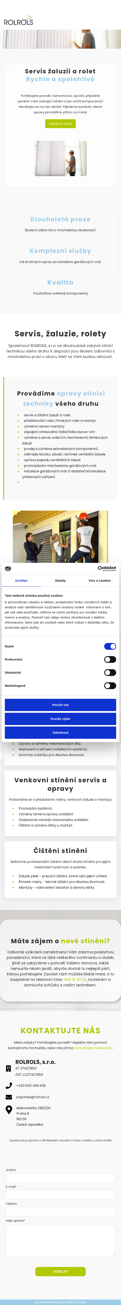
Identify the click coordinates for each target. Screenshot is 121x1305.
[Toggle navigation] (112, 20)
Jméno (11, 1170)
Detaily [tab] (60, 580)
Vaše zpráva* (15, 1221)
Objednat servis (60, 124)
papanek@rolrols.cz (32, 1097)
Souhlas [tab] (21, 580)
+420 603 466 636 (31, 1085)
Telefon (11, 1204)
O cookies (80, 1302)
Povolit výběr (60, 719)
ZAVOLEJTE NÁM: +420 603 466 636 (32, 6)
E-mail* (11, 1187)
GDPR (70, 1302)
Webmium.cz (57, 1302)
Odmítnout (60, 732)
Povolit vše (60, 705)
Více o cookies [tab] (100, 580)
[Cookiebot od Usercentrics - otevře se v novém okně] (97, 569)
